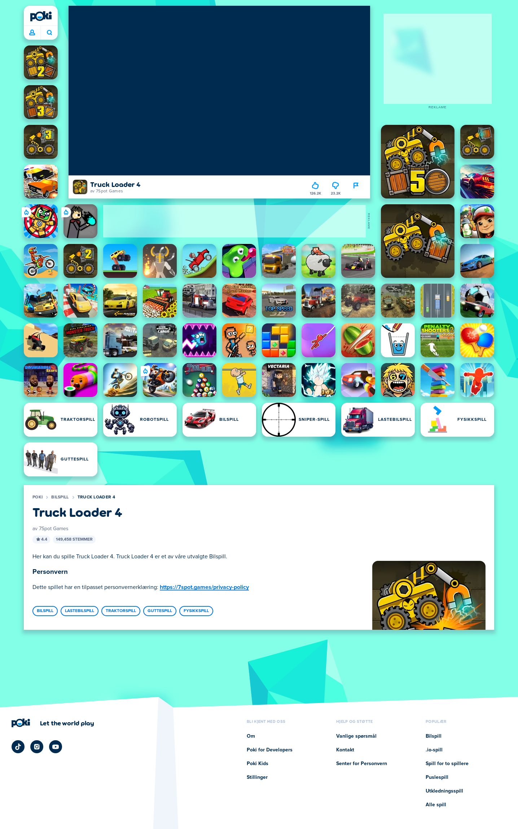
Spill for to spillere (447, 763)
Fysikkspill (196, 611)
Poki (37, 497)
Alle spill (436, 804)
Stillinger (257, 777)
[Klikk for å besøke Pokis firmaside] (53, 723)
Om (251, 736)
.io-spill (434, 749)
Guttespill (160, 611)
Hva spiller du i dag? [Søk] (49, 32)
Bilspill (60, 497)
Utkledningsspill (444, 791)
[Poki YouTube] (55, 746)
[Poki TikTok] (18, 746)
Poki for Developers (270, 749)
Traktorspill (121, 611)
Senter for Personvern (361, 763)
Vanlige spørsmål (356, 736)
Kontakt (345, 749)
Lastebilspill (79, 611)
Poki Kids (257, 763)
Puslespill (437, 777)
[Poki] (41, 16)
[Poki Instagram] (36, 746)
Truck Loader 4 (96, 497)
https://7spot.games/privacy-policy (204, 587)
